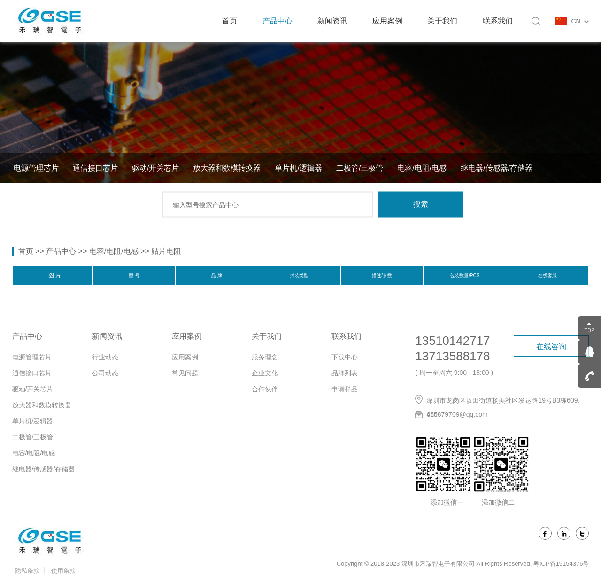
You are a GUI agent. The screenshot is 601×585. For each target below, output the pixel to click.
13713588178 (452, 356)
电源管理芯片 (36, 168)
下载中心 (344, 357)
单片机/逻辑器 (298, 168)
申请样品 (344, 389)
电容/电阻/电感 (422, 168)
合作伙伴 (265, 389)
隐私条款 (27, 570)
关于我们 (442, 21)
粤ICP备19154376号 (561, 563)
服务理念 (265, 357)
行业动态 (105, 357)
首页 (229, 21)
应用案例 (387, 21)
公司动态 (105, 373)
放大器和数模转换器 (227, 168)
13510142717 (452, 341)
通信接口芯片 (95, 168)
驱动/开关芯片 (155, 168)
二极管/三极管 (359, 168)
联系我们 (498, 21)
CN (580, 21)
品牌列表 (344, 373)
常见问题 (185, 373)
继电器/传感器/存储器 (496, 168)
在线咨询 (551, 347)
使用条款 (63, 570)
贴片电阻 (166, 251)
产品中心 (277, 21)
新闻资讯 (332, 21)
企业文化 (265, 373)
